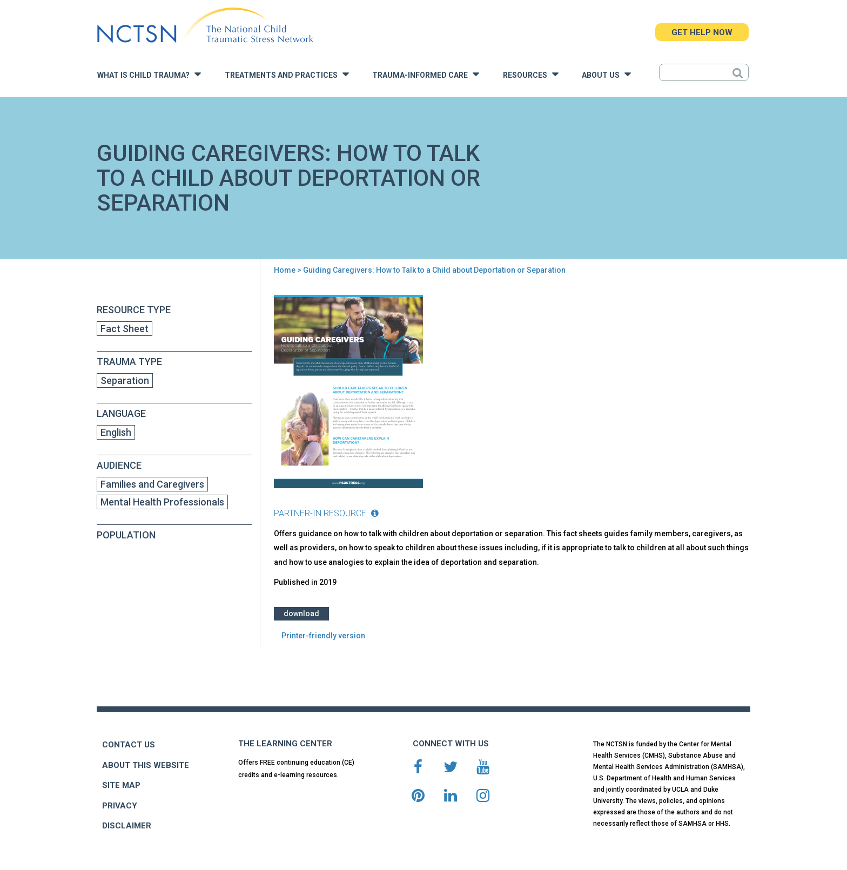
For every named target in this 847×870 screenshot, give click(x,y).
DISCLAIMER (126, 826)
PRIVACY (119, 806)
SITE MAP (121, 785)
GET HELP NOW (701, 32)
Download (301, 613)
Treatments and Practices (287, 74)
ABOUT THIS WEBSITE (145, 765)
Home (284, 270)
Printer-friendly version (323, 635)
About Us (606, 74)
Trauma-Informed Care (425, 74)
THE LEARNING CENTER (285, 743)
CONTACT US (128, 745)
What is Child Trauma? (149, 74)
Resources (531, 74)
